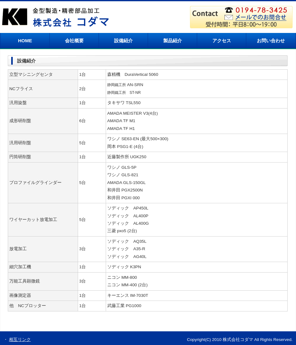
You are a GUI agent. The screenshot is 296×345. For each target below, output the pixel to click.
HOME (25, 40)
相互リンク (20, 339)
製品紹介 (172, 40)
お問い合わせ (271, 40)
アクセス (221, 40)
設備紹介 (123, 40)
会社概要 (74, 40)
